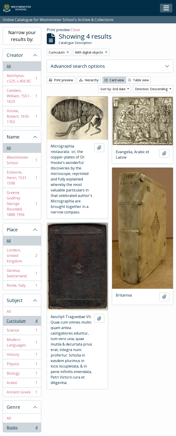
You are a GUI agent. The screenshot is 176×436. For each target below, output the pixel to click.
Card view (114, 80)
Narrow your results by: (22, 35)
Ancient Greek (21, 393)
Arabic (21, 383)
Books (21, 428)
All (9, 66)
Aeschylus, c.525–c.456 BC (21, 78)
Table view (138, 80)
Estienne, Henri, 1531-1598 (21, 178)
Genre (13, 407)
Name (13, 137)
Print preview (61, 80)
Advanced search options (78, 66)
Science (21, 331)
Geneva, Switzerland (21, 273)
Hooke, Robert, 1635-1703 (21, 116)
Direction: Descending (151, 89)
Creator (15, 55)
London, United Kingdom (21, 256)
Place (12, 229)
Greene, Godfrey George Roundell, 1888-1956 (21, 203)
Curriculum (21, 322)
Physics (21, 365)
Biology (21, 374)
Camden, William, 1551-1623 (21, 96)
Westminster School (21, 160)
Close (75, 29)
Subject (15, 300)
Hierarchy (89, 80)
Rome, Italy (21, 286)
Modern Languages (21, 342)
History (21, 355)
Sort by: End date (113, 89)
